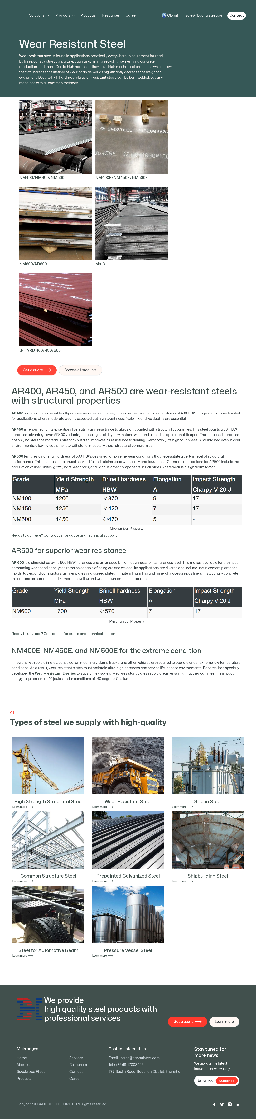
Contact (76, 1071)
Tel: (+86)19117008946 (126, 1064)
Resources (111, 15)
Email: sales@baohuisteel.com (134, 1058)
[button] (39, 15)
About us (88, 15)
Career (131, 15)
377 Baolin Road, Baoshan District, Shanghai (145, 1071)
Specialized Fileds (31, 1071)
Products (24, 1078)
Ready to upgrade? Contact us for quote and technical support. (65, 535)
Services (76, 1058)
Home (22, 1058)
